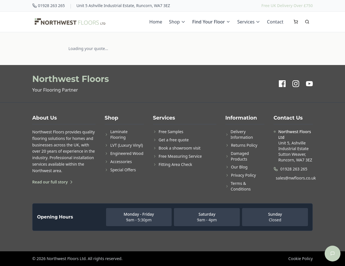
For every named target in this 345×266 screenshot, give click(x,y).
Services (248, 22)
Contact (275, 22)
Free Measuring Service (177, 156)
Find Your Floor (211, 22)
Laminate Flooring (116, 134)
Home (155, 22)
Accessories (118, 161)
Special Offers (120, 169)
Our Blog (236, 167)
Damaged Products (237, 156)
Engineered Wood (124, 153)
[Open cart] (295, 21)
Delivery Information (239, 134)
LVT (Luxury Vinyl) (124, 145)
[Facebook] (282, 83)
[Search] (307, 21)
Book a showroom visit (176, 148)
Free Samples (168, 131)
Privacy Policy (240, 175)
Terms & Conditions (238, 186)
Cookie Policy (300, 258)
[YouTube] (309, 83)
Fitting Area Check (172, 164)
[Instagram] (295, 83)
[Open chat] (332, 253)
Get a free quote (171, 139)
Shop (177, 22)
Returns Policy (241, 145)
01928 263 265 (48, 5)
